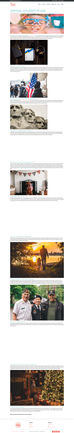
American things (23, 13)
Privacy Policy (14, 431)
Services (48, 4)
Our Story (44, 4)
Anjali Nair (13, 13)
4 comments (33, 13)
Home (39, 4)
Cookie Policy (22, 431)
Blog (58, 4)
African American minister (25, 100)
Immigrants (28, 13)
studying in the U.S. (32, 35)
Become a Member (61, 0)
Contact (62, 4)
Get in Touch (50, 424)
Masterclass (53, 4)
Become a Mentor (54, 0)
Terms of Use (18, 431)
